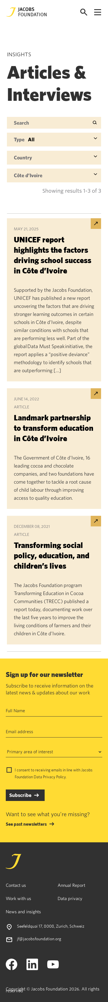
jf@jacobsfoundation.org (39, 938)
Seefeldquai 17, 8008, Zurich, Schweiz (50, 926)
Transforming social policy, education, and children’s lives (51, 555)
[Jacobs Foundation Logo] (26, 12)
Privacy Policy (54, 777)
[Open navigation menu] (97, 12)
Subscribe (20, 795)
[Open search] (84, 12)
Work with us (18, 898)
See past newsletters (26, 824)
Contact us (16, 885)
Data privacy (70, 898)
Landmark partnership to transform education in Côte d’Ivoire (53, 428)
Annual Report (71, 885)
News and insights (23, 911)
